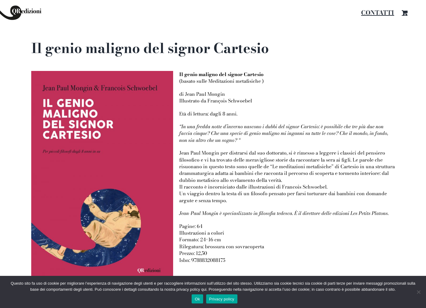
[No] (418, 292)
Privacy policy (221, 299)
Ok (197, 299)
